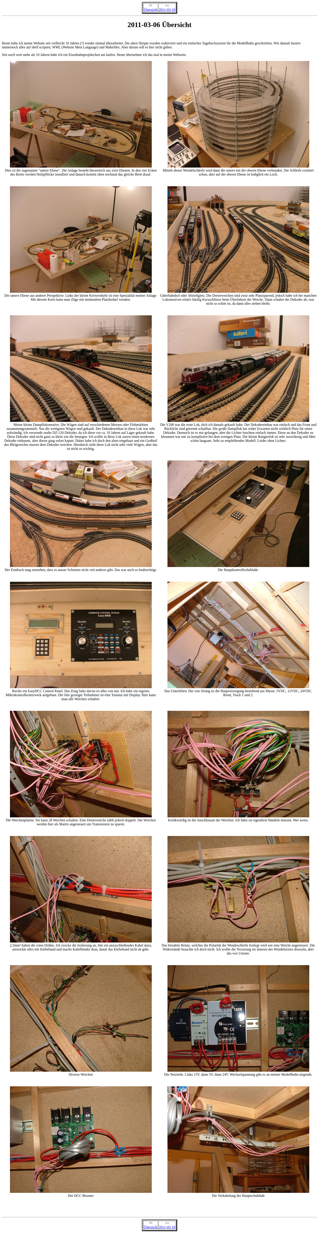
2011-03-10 (167, 10)
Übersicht (151, 10)
